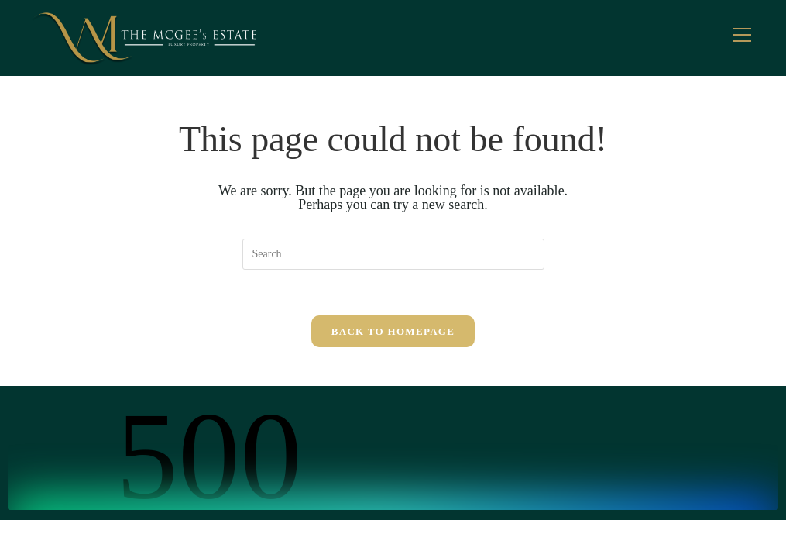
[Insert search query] (393, 254)
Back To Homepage (393, 332)
